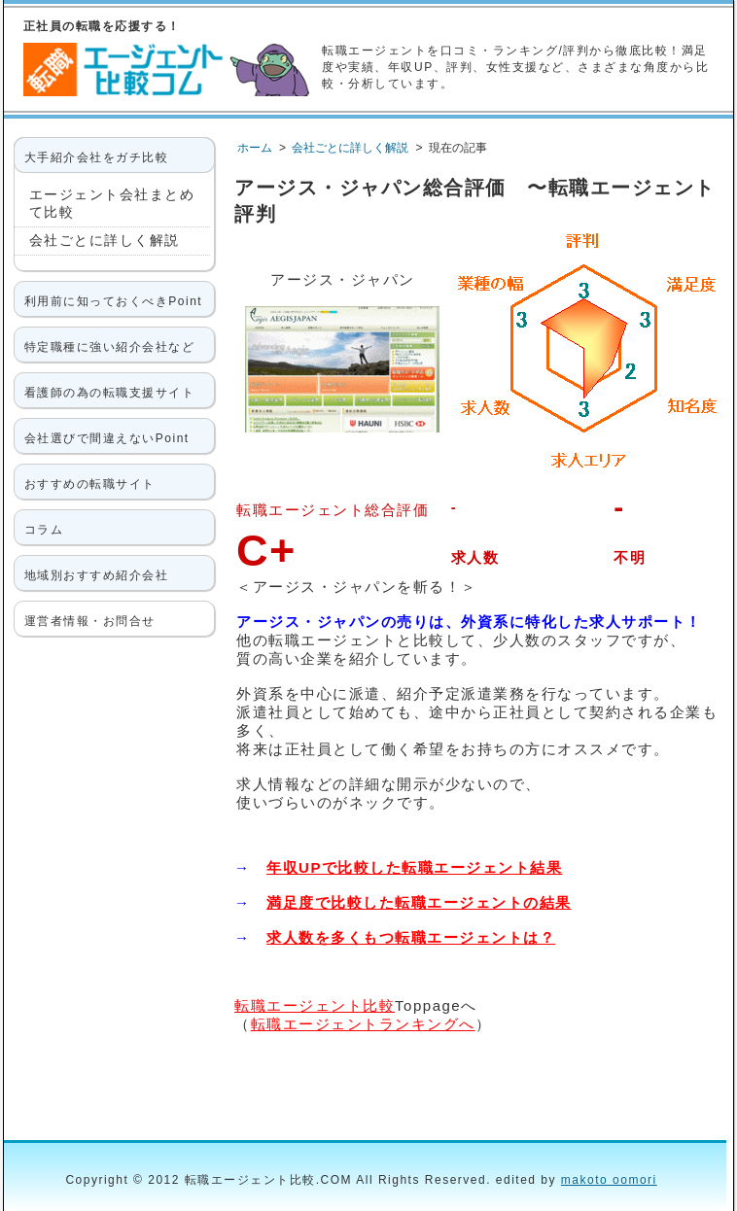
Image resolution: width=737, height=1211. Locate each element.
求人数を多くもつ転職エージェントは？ (410, 937)
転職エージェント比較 (314, 1005)
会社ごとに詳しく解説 (104, 240)
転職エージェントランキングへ (363, 1024)
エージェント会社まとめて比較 (112, 203)
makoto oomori (609, 1180)
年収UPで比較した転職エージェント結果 (414, 867)
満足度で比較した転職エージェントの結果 (419, 902)
